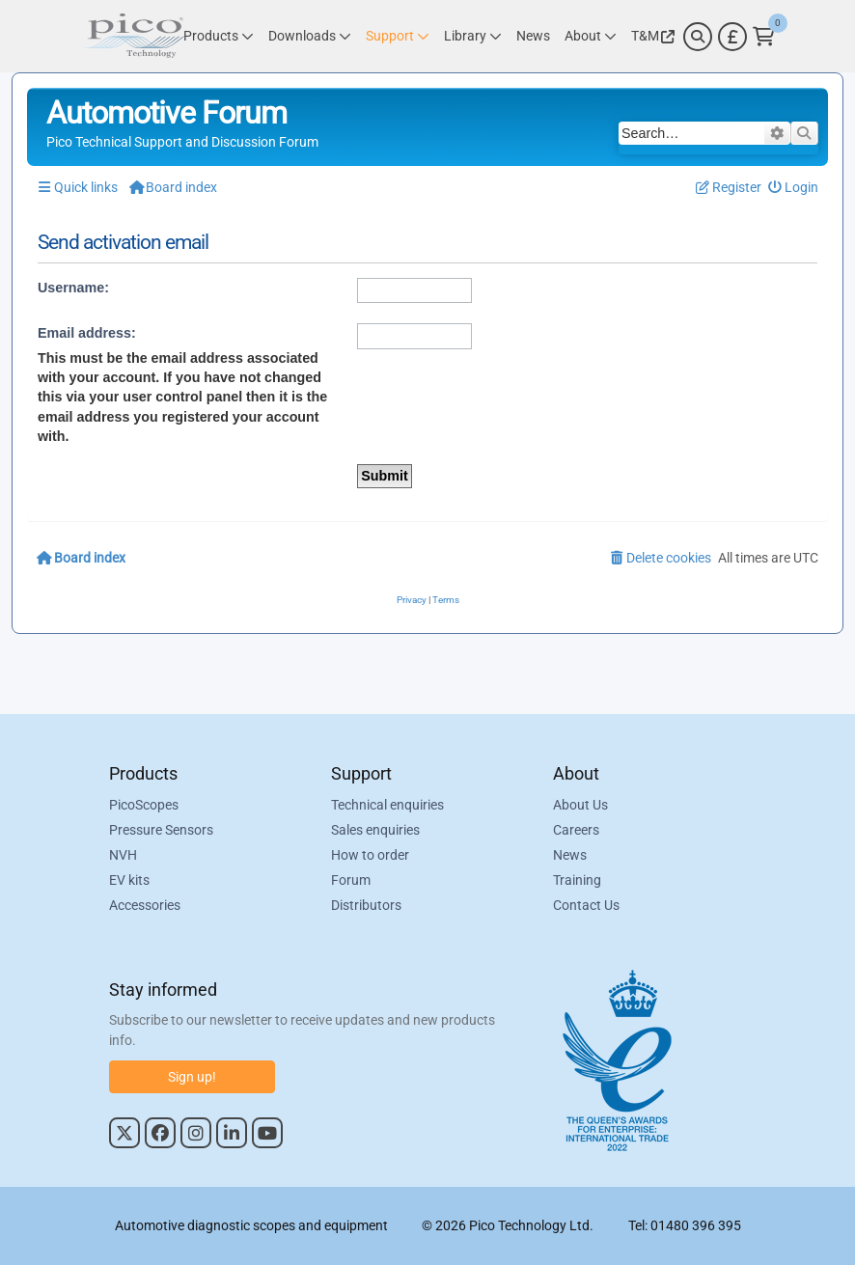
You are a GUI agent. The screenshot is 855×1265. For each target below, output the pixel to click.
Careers (576, 830)
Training (577, 880)
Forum (351, 880)
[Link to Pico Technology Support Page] (397, 36)
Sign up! (192, 1077)
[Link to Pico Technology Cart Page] (764, 36)
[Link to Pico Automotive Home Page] (133, 36)
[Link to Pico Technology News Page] (533, 36)
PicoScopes (144, 804)
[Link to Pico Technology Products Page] (218, 36)
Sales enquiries (375, 830)
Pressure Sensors (161, 830)
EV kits (129, 880)
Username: (73, 287)
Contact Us (586, 905)
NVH (123, 855)
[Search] (697, 36)
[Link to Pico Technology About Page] (591, 36)
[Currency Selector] (732, 36)
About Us (580, 804)
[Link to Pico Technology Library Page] (473, 36)
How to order (370, 855)
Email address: (87, 333)
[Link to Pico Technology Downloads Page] (309, 36)
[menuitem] (793, 188)
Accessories (144, 905)
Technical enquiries (387, 804)
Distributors (366, 905)
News (570, 855)
